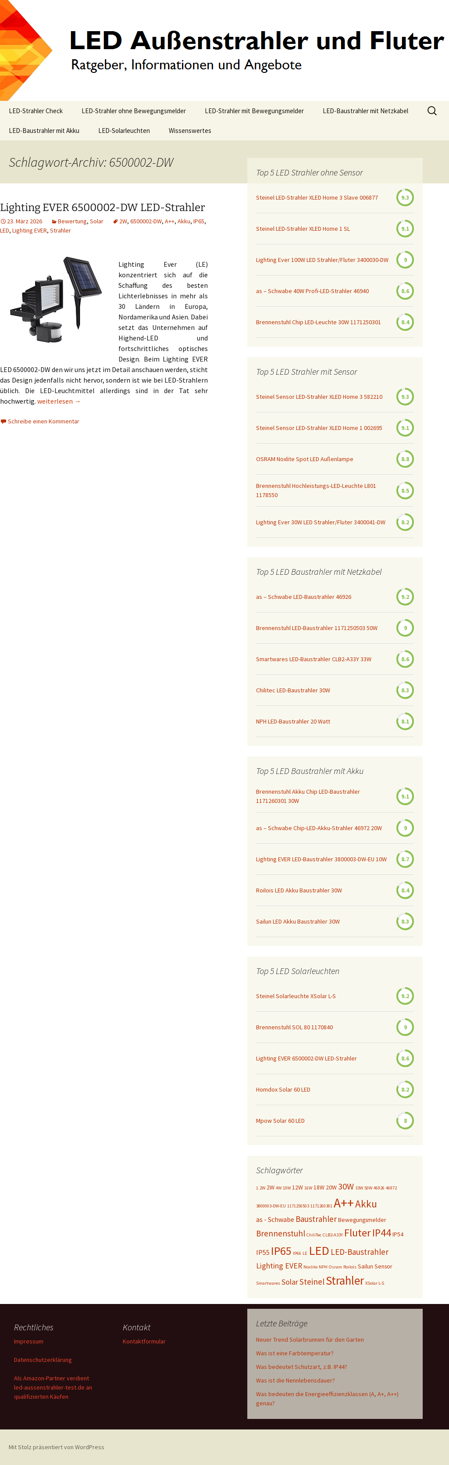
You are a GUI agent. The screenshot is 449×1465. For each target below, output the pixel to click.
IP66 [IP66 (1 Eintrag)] (297, 1253)
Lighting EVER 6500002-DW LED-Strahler (102, 207)
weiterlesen (59, 401)
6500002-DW (146, 221)
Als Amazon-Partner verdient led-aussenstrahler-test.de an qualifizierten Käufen (53, 1387)
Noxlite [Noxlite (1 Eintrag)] (310, 1267)
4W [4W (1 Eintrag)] (279, 1188)
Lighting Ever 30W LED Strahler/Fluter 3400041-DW (320, 522)
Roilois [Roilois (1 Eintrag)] (349, 1267)
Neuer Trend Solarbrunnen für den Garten (310, 1339)
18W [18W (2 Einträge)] (319, 1187)
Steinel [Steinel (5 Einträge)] (311, 1281)
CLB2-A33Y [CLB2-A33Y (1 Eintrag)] (333, 1235)
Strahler (60, 230)
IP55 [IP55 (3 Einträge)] (263, 1252)
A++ (170, 221)
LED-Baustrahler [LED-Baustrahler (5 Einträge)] (359, 1252)
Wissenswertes (190, 130)
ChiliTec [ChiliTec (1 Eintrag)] (313, 1235)
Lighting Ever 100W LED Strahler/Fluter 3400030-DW (322, 260)
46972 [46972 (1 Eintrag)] (391, 1188)
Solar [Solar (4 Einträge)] (290, 1282)
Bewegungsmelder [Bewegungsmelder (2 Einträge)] (362, 1220)
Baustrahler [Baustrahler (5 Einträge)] (316, 1219)
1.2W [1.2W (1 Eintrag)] (260, 1188)
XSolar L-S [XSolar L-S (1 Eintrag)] (374, 1283)
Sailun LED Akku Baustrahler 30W (298, 921)
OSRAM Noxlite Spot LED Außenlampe (304, 459)
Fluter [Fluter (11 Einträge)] (357, 1232)
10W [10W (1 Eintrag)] (287, 1188)
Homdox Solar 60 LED (283, 1089)
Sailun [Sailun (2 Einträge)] (365, 1266)
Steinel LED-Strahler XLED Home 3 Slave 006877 (317, 197)
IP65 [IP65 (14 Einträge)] (281, 1250)
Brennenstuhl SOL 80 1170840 (294, 1027)
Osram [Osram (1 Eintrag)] (335, 1267)
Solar (96, 221)
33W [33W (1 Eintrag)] (359, 1188)
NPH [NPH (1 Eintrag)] (323, 1267)
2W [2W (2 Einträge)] (270, 1187)
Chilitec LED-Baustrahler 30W (293, 690)
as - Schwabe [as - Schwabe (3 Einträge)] (275, 1219)
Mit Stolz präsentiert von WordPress (56, 1447)
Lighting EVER (29, 230)
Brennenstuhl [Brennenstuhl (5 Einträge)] (280, 1233)
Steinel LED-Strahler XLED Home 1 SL (303, 229)
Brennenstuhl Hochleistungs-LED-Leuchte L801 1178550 (316, 490)
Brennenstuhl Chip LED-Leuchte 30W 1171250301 (318, 322)
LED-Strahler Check (36, 111)
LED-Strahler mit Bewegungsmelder (254, 111)
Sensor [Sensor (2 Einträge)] (383, 1266)
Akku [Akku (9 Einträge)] (366, 1203)
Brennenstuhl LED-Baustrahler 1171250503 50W (317, 628)
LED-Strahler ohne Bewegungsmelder (134, 111)
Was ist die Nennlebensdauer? (295, 1380)
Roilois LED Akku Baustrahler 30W (299, 890)
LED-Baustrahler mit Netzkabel (365, 111)
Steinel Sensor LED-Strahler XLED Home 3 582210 (319, 397)
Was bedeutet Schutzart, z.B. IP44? (301, 1367)
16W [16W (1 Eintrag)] (308, 1188)
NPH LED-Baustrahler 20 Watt (293, 721)
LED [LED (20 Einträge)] (319, 1250)
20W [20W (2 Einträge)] (331, 1187)
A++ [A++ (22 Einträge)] (344, 1203)
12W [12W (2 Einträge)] (297, 1187)
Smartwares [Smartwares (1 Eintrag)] (268, 1283)
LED (4, 230)
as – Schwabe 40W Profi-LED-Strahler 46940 (312, 291)
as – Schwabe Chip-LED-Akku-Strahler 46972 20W (319, 828)
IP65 (198, 221)
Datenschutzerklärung (43, 1360)
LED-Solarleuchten (124, 130)
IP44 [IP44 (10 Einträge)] (381, 1232)
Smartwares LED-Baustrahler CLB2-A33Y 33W (313, 659)
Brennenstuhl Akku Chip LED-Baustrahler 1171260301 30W (308, 796)
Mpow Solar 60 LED (280, 1121)
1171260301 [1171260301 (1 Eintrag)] (321, 1206)
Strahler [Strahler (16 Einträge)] (345, 1280)
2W (123, 221)
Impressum (28, 1341)
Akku (184, 221)
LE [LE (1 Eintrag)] (305, 1253)
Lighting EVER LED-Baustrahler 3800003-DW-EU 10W (321, 859)
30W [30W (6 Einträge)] (346, 1186)
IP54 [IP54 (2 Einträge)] (397, 1234)
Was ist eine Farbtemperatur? (295, 1353)
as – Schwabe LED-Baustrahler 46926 (303, 597)
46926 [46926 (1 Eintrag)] (379, 1188)
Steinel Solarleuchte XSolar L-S (296, 996)
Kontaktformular (144, 1341)
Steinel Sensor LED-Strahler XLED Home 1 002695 (319, 428)
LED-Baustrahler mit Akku (44, 130)
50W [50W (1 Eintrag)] (368, 1188)
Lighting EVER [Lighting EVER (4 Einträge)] (279, 1266)
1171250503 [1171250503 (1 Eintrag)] (298, 1206)
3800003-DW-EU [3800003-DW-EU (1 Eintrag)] (271, 1206)
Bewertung (72, 221)
